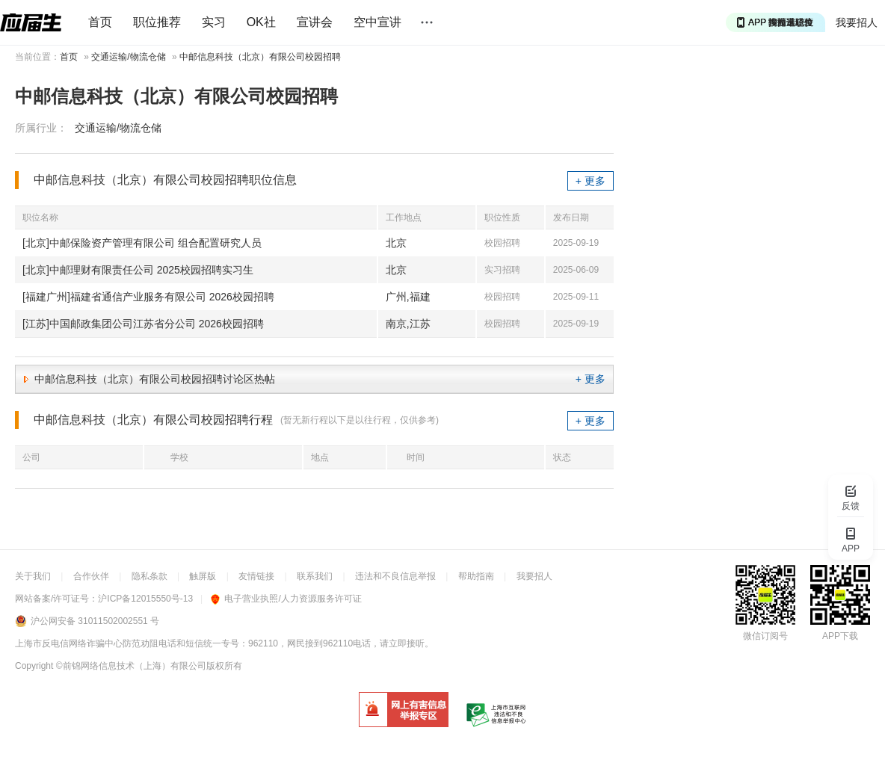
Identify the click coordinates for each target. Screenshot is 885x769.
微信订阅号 (765, 636)
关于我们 (33, 576)
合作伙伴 (91, 576)
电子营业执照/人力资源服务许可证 (286, 598)
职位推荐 (157, 22)
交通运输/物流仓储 (128, 57)
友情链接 (256, 576)
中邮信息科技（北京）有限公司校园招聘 (260, 57)
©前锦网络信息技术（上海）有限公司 (131, 666)
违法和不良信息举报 (395, 576)
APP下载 (840, 636)
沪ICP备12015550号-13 (145, 598)
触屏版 (202, 576)
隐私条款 (149, 576)
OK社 (261, 22)
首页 (100, 22)
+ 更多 (590, 181)
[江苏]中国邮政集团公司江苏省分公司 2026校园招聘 (143, 324)
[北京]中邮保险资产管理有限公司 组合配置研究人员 (142, 243)
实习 (214, 22)
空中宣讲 (377, 22)
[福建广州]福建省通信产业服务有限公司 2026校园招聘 (148, 297)
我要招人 (857, 22)
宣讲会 (315, 22)
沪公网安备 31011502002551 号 (95, 621)
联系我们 (315, 576)
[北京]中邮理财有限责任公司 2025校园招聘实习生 (137, 270)
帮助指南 (476, 576)
